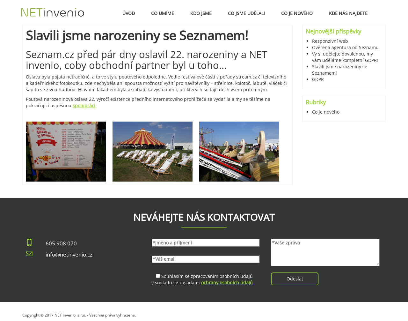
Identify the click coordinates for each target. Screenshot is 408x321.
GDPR (318, 79)
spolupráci (84, 105)
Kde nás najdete (348, 13)
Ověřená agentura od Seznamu (345, 47)
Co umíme (162, 13)
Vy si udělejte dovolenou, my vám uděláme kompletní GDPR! (345, 57)
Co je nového (297, 13)
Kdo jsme (201, 13)
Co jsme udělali (246, 13)
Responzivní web (330, 41)
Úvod (128, 13)
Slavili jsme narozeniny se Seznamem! (137, 35)
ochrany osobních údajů (227, 283)
